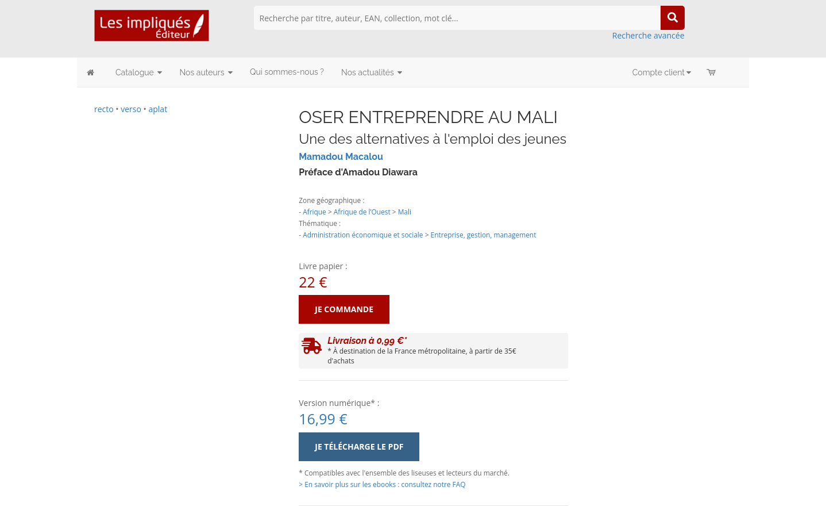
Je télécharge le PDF (359, 446)
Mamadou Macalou (341, 156)
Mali (404, 211)
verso (131, 108)
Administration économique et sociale (363, 234)
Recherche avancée (648, 35)
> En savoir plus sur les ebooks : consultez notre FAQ (382, 484)
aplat (157, 108)
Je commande (344, 309)
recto (104, 108)
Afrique (314, 211)
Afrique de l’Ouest (362, 211)
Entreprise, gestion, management (483, 234)
